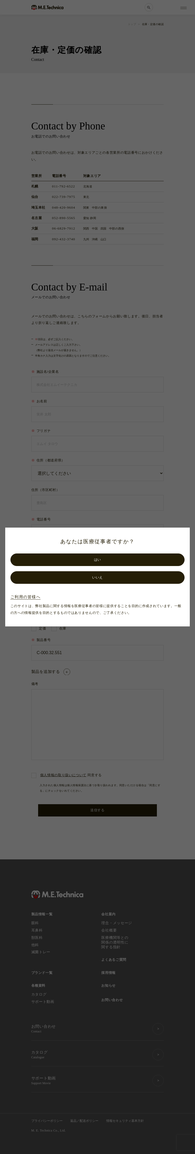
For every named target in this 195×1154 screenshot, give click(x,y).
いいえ (97, 577)
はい (97, 560)
